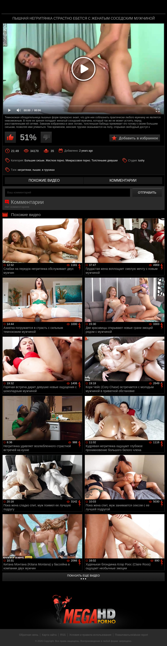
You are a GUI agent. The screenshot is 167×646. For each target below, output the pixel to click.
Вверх (160, 638)
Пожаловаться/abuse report (131, 634)
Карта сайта (49, 634)
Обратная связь (28, 634)
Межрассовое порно (77, 160)
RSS (63, 634)
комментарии (122, 180)
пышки (37, 169)
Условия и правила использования (90, 634)
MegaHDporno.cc (92, 7)
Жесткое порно (55, 160)
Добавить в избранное (138, 138)
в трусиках (48, 169)
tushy (141, 160)
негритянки (24, 169)
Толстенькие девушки (105, 160)
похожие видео (44, 180)
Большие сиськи (34, 160)
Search (159, 7)
